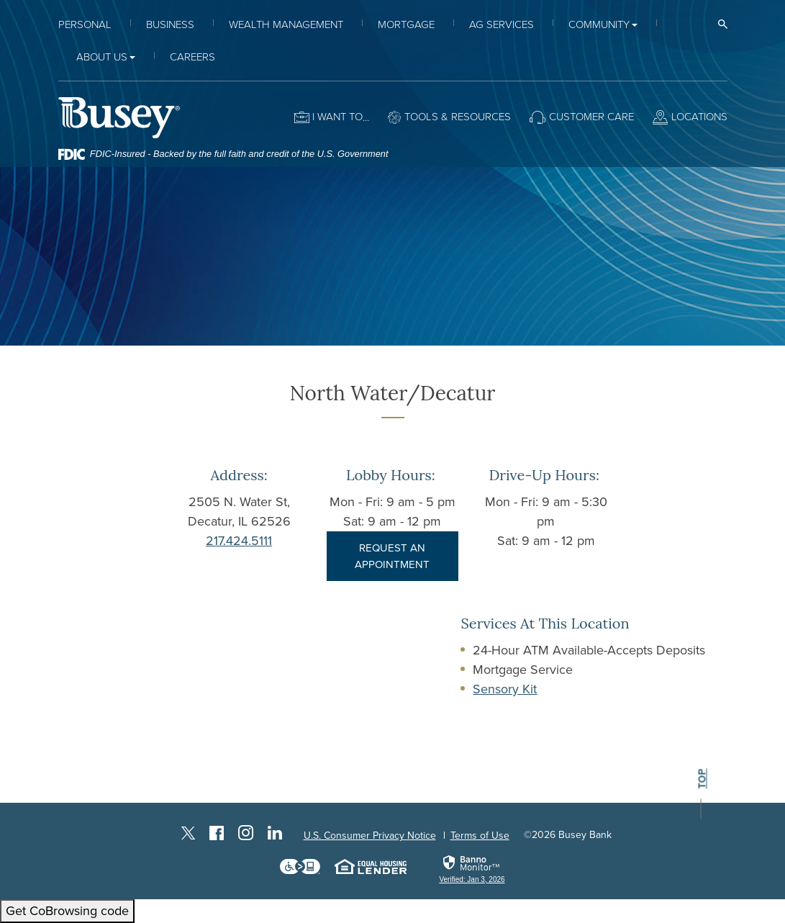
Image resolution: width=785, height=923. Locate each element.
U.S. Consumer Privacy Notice (370, 835)
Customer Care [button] (591, 116)
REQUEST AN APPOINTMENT (392, 556)
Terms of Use (479, 835)
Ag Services (501, 24)
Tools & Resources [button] (457, 116)
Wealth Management (286, 24)
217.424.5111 (239, 541)
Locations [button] (699, 116)
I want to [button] (337, 116)
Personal (85, 24)
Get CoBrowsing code (67, 911)
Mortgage (406, 24)
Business (170, 24)
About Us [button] (101, 56)
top (701, 779)
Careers (192, 56)
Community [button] (599, 24)
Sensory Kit (505, 689)
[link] (471, 868)
